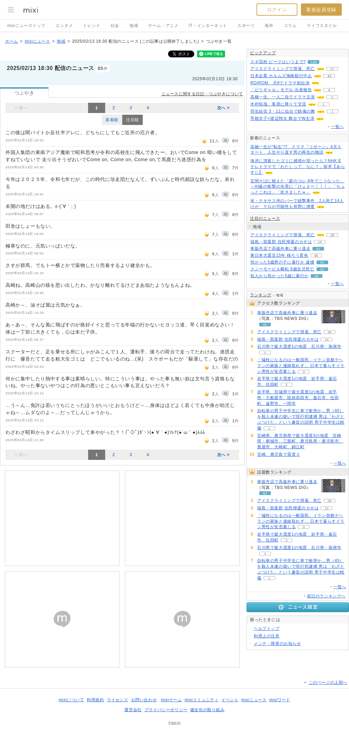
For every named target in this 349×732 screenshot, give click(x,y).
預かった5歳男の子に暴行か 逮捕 (282, 262)
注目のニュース (265, 218)
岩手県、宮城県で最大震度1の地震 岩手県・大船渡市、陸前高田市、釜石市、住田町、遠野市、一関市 (298, 398)
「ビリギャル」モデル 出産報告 (281, 89)
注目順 (132, 119)
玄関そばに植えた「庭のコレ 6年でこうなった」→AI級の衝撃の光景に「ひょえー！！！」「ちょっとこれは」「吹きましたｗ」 (297, 187)
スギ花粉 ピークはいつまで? (278, 61)
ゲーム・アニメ (163, 25)
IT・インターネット (208, 25)
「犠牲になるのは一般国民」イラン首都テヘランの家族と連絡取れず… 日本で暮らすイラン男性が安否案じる (301, 365)
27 (332, 69)
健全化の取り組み (207, 709)
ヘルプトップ (267, 628)
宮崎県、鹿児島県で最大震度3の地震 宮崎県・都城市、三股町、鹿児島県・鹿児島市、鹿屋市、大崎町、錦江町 (300, 441)
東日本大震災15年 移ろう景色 (279, 255)
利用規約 (95, 700)
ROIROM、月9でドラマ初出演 (280, 83)
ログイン (277, 9)
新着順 (112, 119)
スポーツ (245, 25)
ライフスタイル (322, 25)
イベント (229, 700)
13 (320, 242)
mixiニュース (37, 41)
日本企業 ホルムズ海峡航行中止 (281, 75)
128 (314, 62)
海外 (269, 25)
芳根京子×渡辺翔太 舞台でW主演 (282, 118)
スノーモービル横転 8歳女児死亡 (282, 269)
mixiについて (71, 700)
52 (322, 262)
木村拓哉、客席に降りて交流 (278, 104)
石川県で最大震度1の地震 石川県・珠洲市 (299, 346)
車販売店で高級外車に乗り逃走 (280, 248)
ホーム (11, 41)
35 (316, 255)
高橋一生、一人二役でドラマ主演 (282, 97)
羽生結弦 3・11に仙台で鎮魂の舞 (282, 111)
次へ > (223, 107)
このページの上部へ (328, 682)
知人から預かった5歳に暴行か (279, 275)
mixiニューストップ (26, 25)
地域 (133, 25)
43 (329, 76)
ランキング (260, 295)
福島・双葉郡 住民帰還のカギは (281, 241)
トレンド (91, 25)
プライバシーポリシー (165, 709)
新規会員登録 (321, 9)
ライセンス (117, 700)
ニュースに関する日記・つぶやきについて (202, 94)
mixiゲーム (171, 700)
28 (332, 235)
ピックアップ (263, 53)
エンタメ (64, 25)
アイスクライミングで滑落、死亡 (282, 68)
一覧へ (337, 126)
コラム (290, 25)
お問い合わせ (144, 700)
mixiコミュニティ (202, 700)
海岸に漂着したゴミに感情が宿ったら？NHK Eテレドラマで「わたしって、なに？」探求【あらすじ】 (297, 166)
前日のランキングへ (326, 596)
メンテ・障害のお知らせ (277, 643)
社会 (115, 25)
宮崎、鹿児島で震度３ (278, 454)
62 (318, 249)
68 (317, 276)
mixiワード (279, 700)
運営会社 (132, 709)
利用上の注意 (267, 636)
